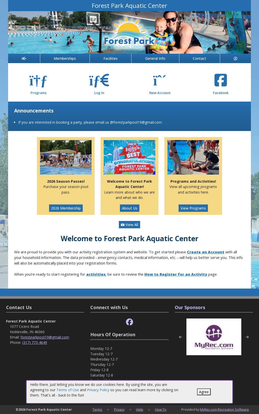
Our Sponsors (190, 307)
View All (129, 224)
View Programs (193, 208)
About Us (129, 208)
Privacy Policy (98, 389)
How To (160, 409)
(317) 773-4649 (34, 342)
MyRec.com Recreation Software (224, 409)
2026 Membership (66, 208)
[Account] (235, 58)
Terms (97, 409)
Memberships (65, 58)
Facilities (110, 58)
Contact (199, 58)
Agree (204, 391)
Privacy (119, 409)
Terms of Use (67, 389)
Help (139, 409)
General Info (155, 58)
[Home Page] (24, 58)
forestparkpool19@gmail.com (44, 337)
